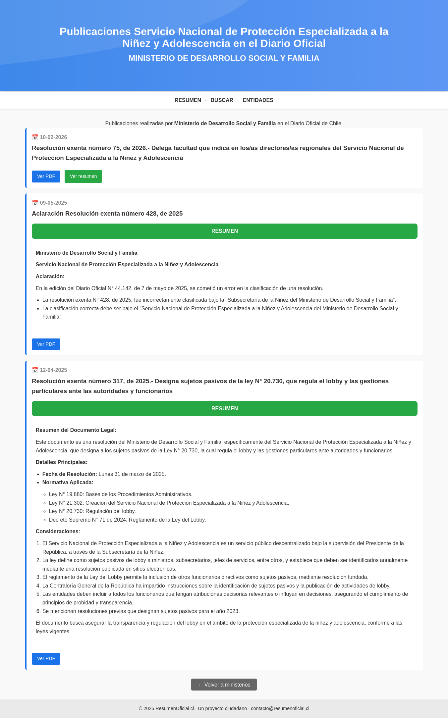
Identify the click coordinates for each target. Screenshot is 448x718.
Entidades (258, 100)
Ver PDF (46, 176)
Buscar (222, 100)
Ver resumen (83, 176)
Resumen (188, 100)
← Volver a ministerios (223, 685)
